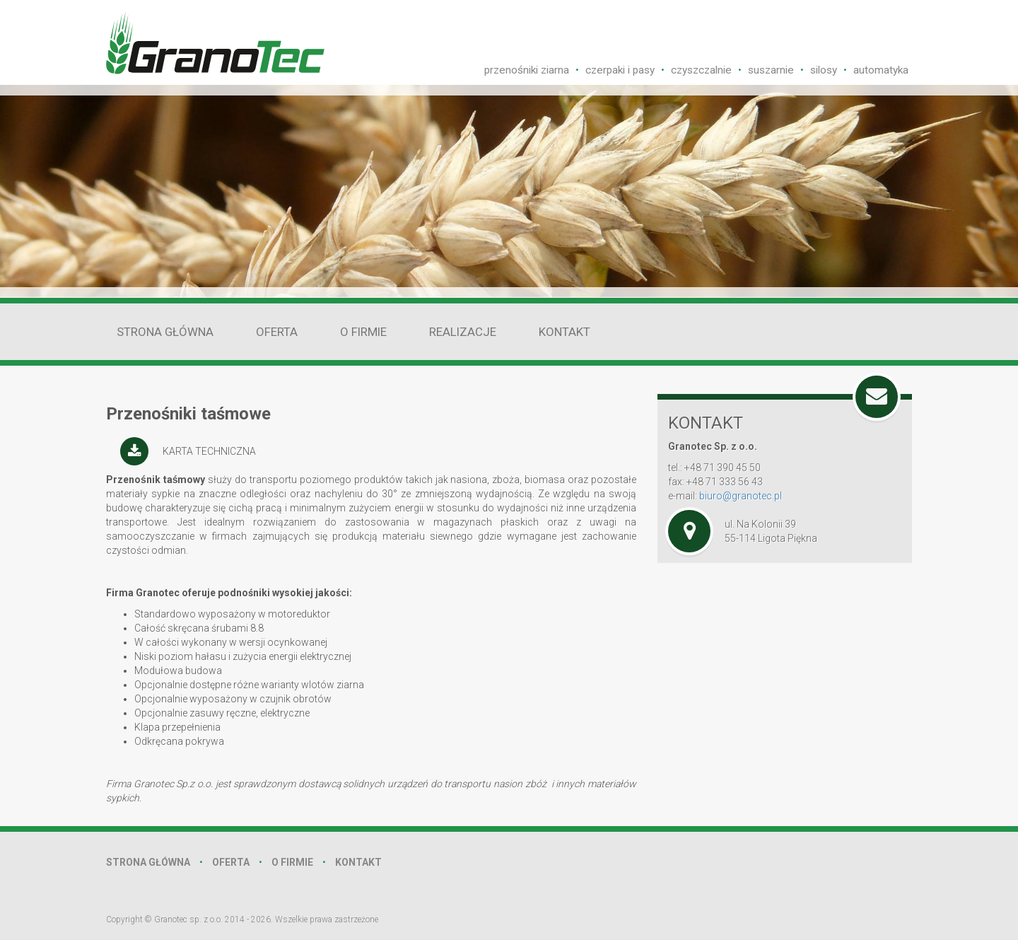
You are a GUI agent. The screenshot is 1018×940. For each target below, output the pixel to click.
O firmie (363, 332)
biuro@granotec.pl (740, 495)
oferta (231, 862)
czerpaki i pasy (620, 70)
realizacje (462, 332)
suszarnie (771, 70)
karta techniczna (209, 451)
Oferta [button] (277, 332)
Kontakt (564, 332)
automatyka (880, 70)
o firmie (292, 862)
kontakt (358, 862)
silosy (823, 70)
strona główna (148, 862)
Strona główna (165, 332)
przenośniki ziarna (526, 70)
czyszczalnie (701, 70)
